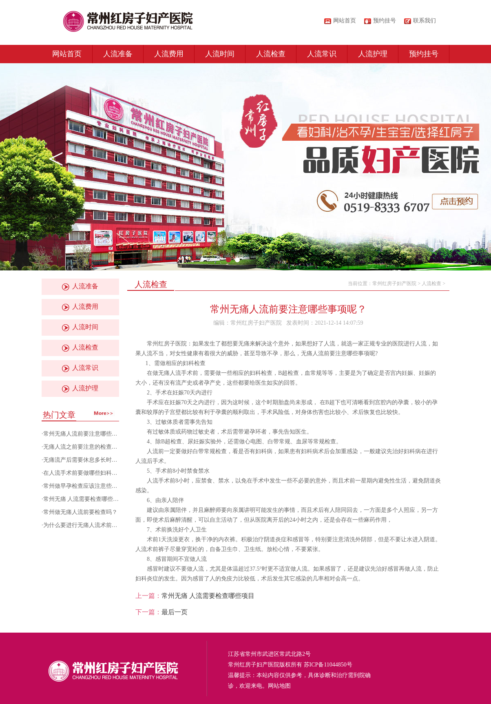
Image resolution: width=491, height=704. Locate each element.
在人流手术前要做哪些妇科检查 (83, 473)
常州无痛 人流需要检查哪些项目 (84, 499)
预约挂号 (423, 54)
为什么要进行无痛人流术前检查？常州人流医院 (103, 525)
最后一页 (174, 612)
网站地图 (279, 686)
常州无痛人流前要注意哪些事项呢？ (89, 434)
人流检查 (270, 54)
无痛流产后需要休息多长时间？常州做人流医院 (103, 460)
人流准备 (118, 54)
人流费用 (169, 54)
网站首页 (344, 21)
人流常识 (321, 54)
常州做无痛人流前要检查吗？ (80, 512)
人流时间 (219, 54)
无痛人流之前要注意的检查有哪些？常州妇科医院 (106, 447)
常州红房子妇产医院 (394, 283)
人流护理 (372, 54)
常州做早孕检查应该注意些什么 (83, 486)
